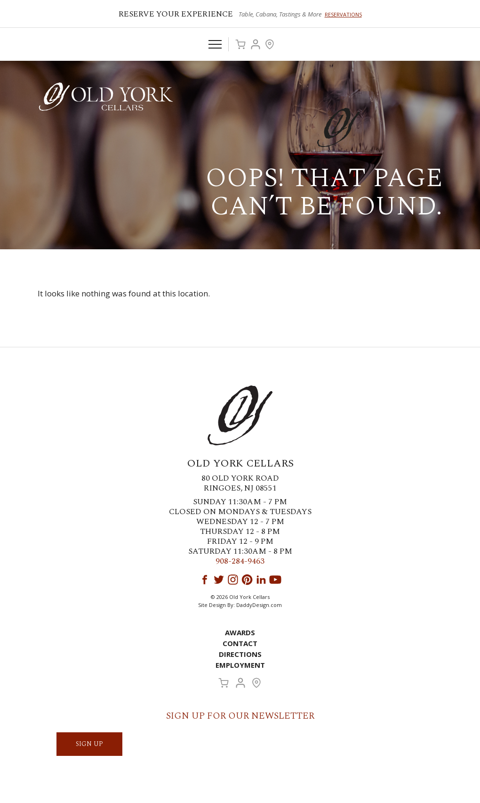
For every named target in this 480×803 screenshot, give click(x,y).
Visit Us (270, 44)
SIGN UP (89, 744)
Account (255, 44)
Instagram (233, 580)
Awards (240, 632)
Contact (240, 643)
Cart (240, 44)
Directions (240, 654)
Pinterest (247, 580)
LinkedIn (261, 580)
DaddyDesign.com (259, 604)
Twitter (219, 580)
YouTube (275, 580)
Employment (240, 665)
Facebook (205, 580)
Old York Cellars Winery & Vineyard (106, 96)
